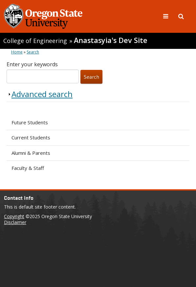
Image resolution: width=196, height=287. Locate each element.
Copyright (14, 216)
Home (17, 52)
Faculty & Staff (27, 168)
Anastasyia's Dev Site (110, 40)
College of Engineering (35, 40)
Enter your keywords (32, 64)
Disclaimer (15, 222)
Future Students (29, 122)
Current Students (30, 137)
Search (33, 52)
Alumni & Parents (30, 153)
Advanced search (42, 94)
